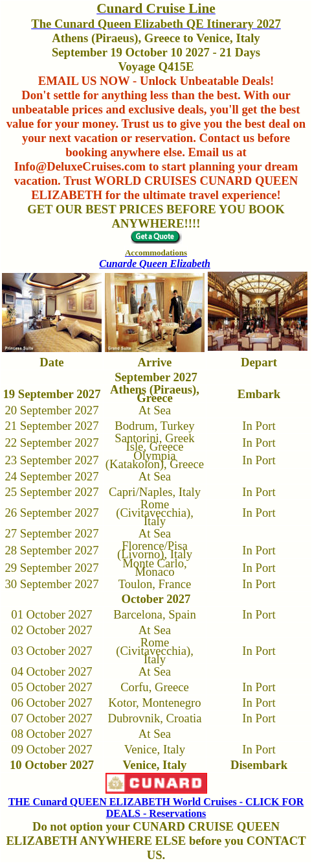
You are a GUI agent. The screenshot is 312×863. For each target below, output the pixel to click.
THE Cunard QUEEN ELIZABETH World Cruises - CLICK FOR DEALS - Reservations (156, 807)
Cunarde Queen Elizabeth (154, 263)
